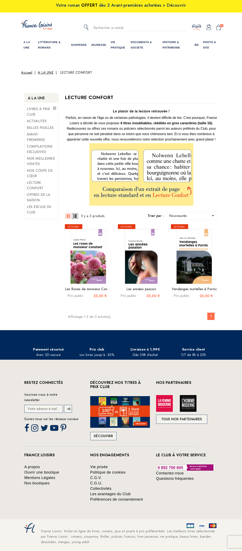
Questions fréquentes (175, 478)
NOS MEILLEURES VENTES (41, 161)
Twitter (45, 429)
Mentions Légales (39, 478)
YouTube (54, 429)
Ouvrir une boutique (41, 472)
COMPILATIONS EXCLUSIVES (39, 149)
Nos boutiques (37, 483)
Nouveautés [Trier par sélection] (192, 215)
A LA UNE (36, 98)
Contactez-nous (170, 473)
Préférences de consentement (116, 499)
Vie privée (99, 467)
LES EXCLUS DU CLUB (39, 209)
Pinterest (64, 429)
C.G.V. (96, 478)
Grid (68, 216)
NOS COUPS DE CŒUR (40, 173)
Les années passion (141, 289)
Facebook (27, 429)
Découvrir (103, 436)
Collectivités (101, 488)
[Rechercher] (139, 27)
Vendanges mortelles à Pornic (194, 289)
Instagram (35, 429)
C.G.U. (96, 483)
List (75, 216)
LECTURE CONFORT (35, 185)
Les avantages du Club (110, 494)
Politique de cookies (108, 472)
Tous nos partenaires (181, 419)
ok (69, 408)
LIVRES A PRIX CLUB (38, 112)
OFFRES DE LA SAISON (38, 197)
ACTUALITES (37, 121)
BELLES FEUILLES (40, 127)
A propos (32, 467)
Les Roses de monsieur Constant (89, 289)
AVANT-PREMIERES (36, 137)
